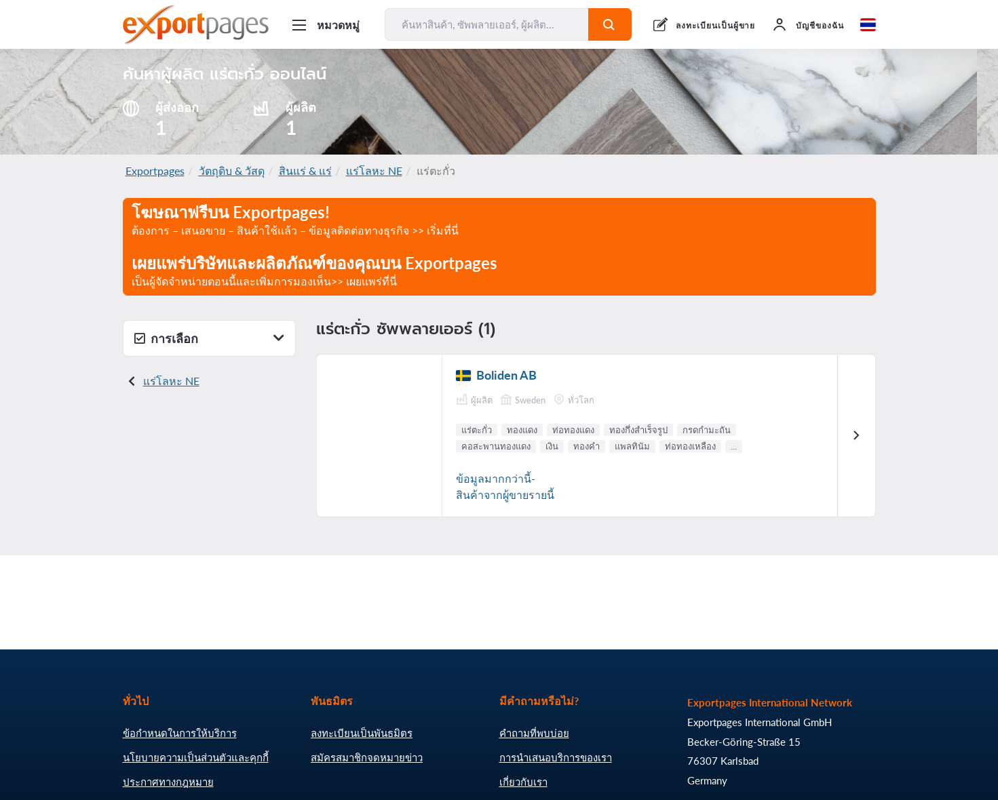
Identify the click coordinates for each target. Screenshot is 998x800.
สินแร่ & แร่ (305, 170)
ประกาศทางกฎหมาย (168, 782)
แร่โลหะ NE (374, 170)
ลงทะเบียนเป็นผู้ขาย (715, 25)
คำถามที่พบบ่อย (534, 733)
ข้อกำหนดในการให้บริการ (180, 733)
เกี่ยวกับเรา (523, 782)
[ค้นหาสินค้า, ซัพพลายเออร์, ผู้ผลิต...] (487, 24)
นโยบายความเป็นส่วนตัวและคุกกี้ (196, 757)
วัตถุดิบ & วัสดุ (232, 170)
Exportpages (155, 170)
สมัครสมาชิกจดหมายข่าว (367, 757)
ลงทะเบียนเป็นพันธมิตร (361, 733)
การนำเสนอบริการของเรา (555, 757)
